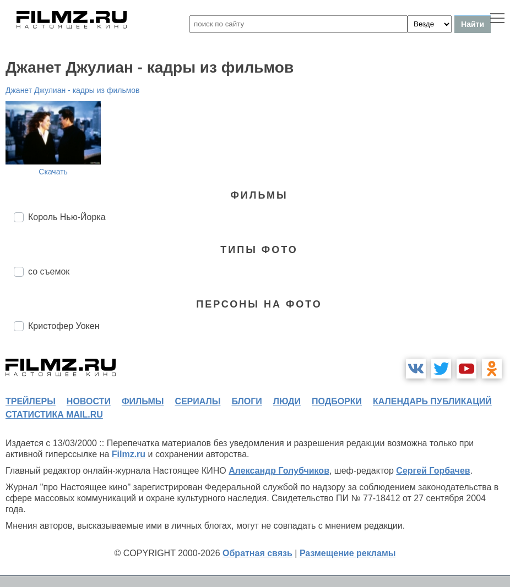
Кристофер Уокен (64, 326)
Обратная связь (257, 553)
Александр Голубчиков (279, 470)
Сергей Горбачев (433, 470)
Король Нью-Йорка (67, 217)
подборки (337, 401)
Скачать (53, 171)
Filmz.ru (128, 454)
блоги (246, 401)
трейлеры (31, 401)
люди (287, 401)
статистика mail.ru (54, 414)
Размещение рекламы (348, 553)
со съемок (48, 271)
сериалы (197, 401)
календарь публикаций (432, 401)
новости (89, 401)
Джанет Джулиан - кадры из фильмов (73, 90)
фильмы (143, 401)
